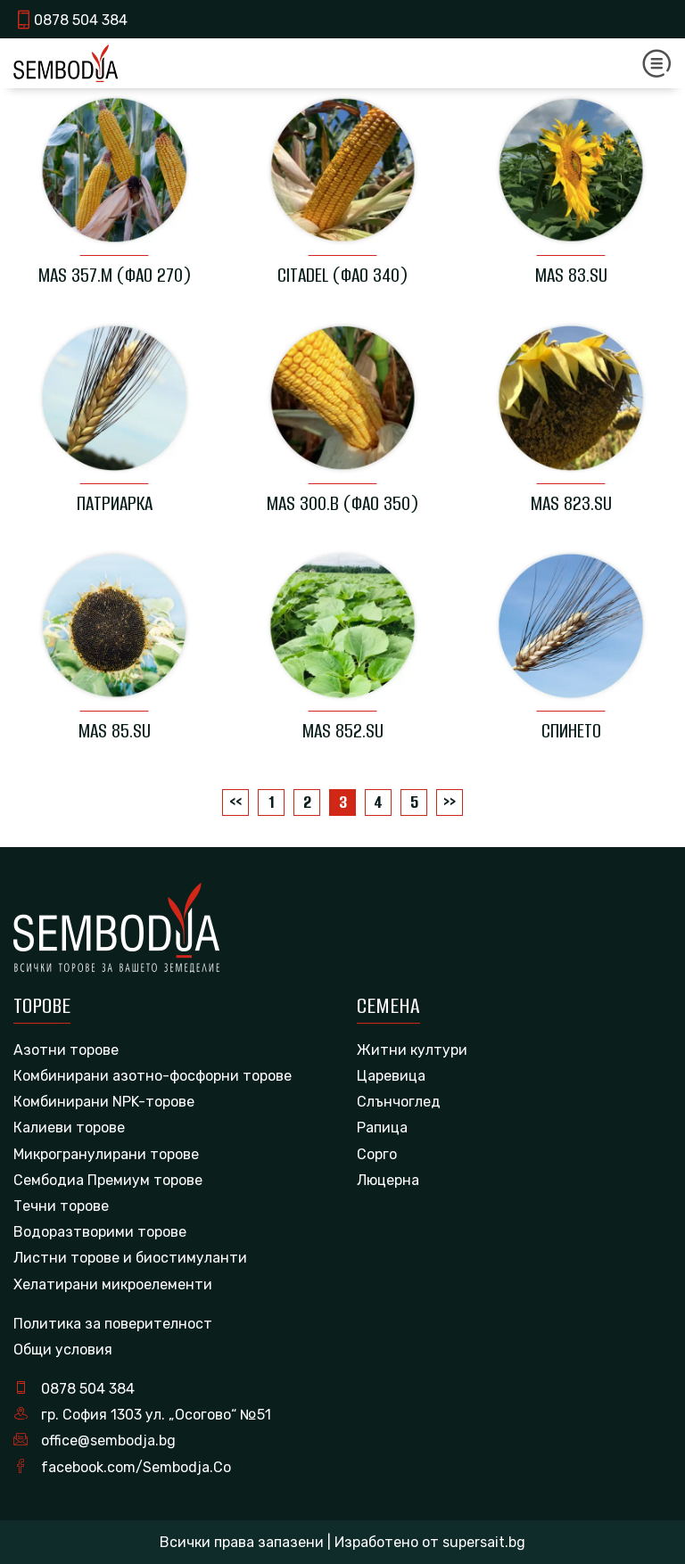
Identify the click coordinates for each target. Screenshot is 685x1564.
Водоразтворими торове (99, 1231)
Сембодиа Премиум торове (107, 1180)
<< (235, 802)
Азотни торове (66, 1049)
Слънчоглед (399, 1101)
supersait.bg (483, 1542)
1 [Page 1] (271, 802)
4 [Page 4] (378, 802)
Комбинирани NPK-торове (103, 1101)
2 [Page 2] (307, 802)
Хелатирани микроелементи (112, 1284)
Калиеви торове (69, 1127)
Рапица (382, 1127)
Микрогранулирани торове (106, 1154)
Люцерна (388, 1180)
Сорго (377, 1154)
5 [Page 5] (414, 802)
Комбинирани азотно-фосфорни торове (152, 1075)
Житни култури (412, 1049)
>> (449, 802)
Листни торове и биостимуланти (130, 1257)
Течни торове (61, 1206)
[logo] (65, 62)
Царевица (391, 1075)
